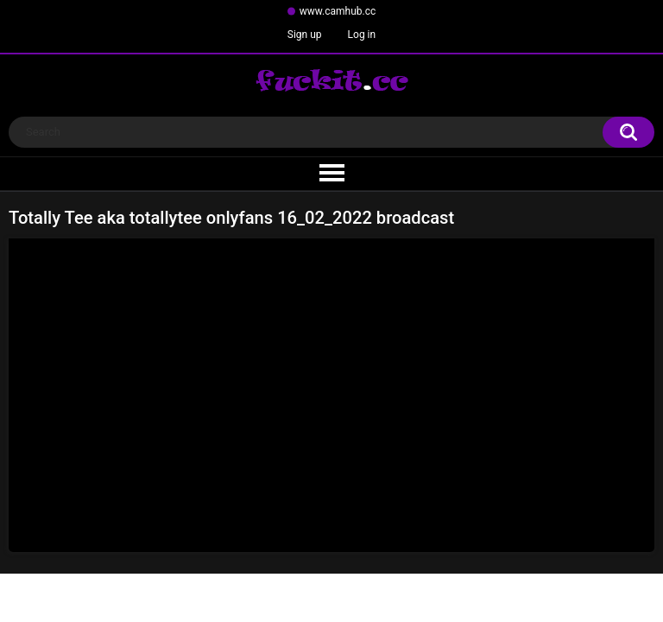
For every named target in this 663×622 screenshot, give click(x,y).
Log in (362, 35)
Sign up (304, 35)
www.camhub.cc (338, 11)
